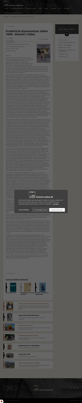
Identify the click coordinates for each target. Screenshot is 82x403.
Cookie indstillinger (23, 210)
